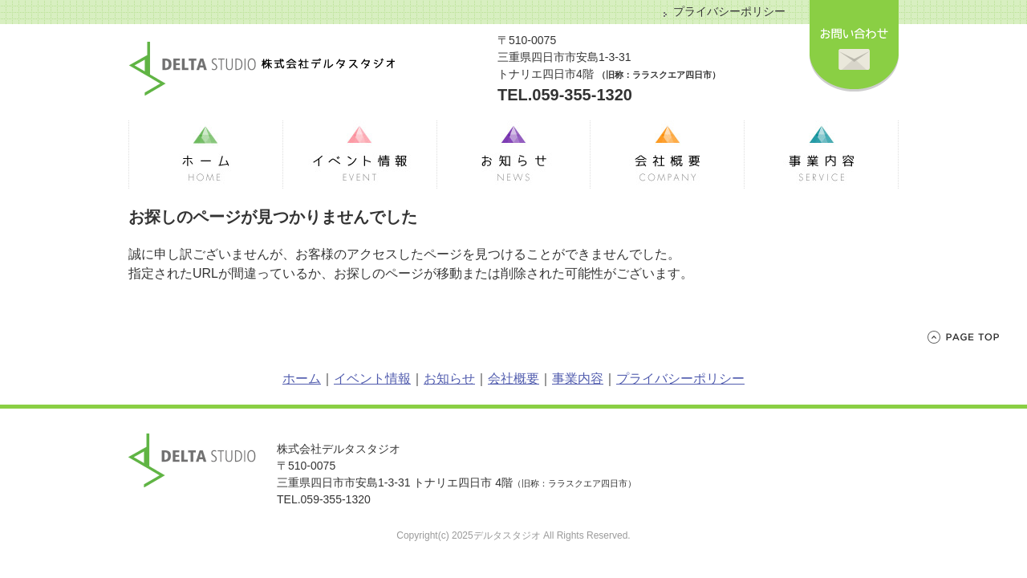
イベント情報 (372, 378)
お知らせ (449, 378)
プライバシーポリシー (729, 11)
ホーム (301, 378)
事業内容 (577, 378)
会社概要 (513, 378)
